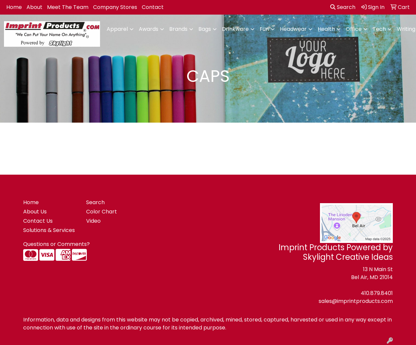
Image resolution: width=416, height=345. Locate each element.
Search (342, 7)
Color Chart (101, 211)
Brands (178, 29)
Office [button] (354, 29)
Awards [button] (148, 29)
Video (93, 221)
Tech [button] (379, 29)
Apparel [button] (117, 29)
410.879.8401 (377, 293)
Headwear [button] (293, 29)
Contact (153, 7)
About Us (35, 211)
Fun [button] (264, 29)
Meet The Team (67, 7)
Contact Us (38, 221)
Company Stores (115, 7)
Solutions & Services (49, 230)
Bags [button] (204, 29)
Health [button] (326, 29)
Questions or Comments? (56, 244)
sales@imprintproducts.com (356, 301)
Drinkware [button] (235, 29)
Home (14, 7)
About (34, 7)
